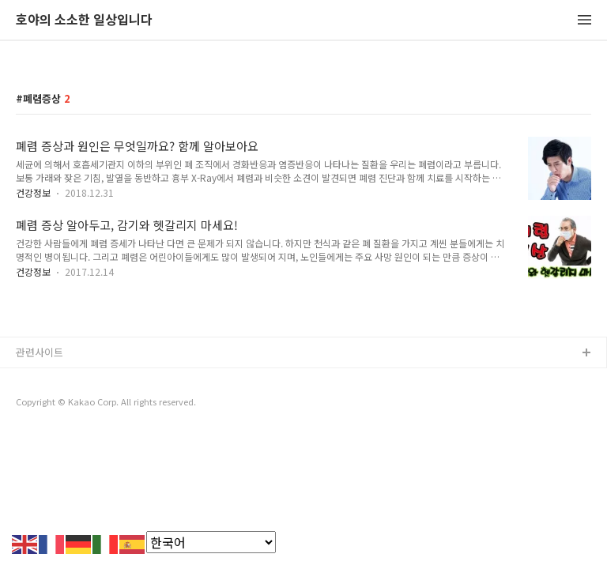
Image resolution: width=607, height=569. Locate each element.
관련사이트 (39, 352)
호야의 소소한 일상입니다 (84, 20)
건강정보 (33, 192)
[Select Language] (211, 542)
